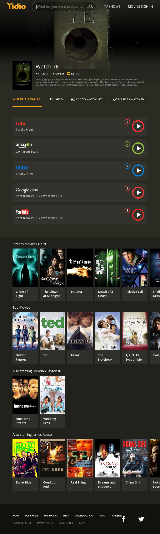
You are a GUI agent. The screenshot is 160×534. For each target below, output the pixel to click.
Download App (83, 515)
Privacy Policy (44, 522)
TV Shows (112, 6)
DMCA (81, 522)
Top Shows (32, 515)
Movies (134, 6)
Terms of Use (65, 522)
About (103, 515)
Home (16, 515)
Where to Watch (27, 99)
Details (56, 99)
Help (66, 515)
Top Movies (51, 515)
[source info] (126, 122)
